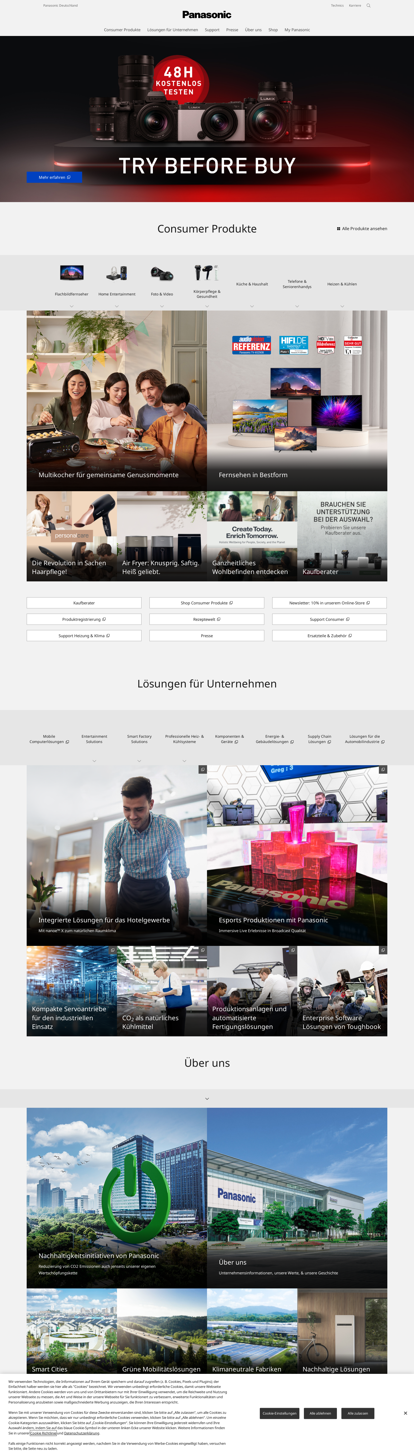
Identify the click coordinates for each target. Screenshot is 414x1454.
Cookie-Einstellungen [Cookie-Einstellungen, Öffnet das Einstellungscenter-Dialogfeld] (280, 1413)
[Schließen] (405, 1413)
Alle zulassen (358, 1413)
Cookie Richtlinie (43, 1433)
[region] (207, 1414)
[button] (71, 282)
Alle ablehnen (320, 1413)
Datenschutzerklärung (81, 1433)
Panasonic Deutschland (60, 5)
